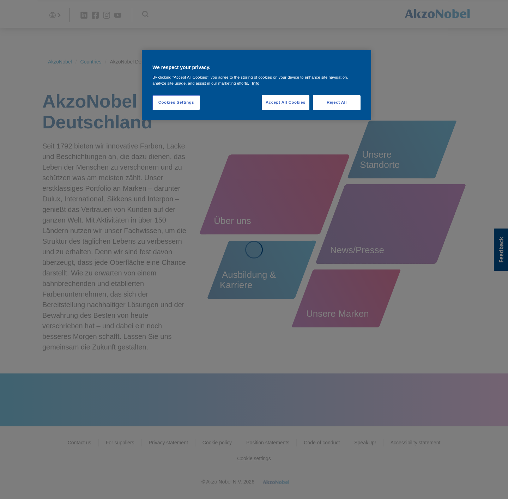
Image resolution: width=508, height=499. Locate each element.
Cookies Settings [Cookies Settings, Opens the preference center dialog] (176, 102)
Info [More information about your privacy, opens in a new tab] (255, 83)
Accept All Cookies (286, 102)
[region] (256, 85)
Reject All (337, 102)
